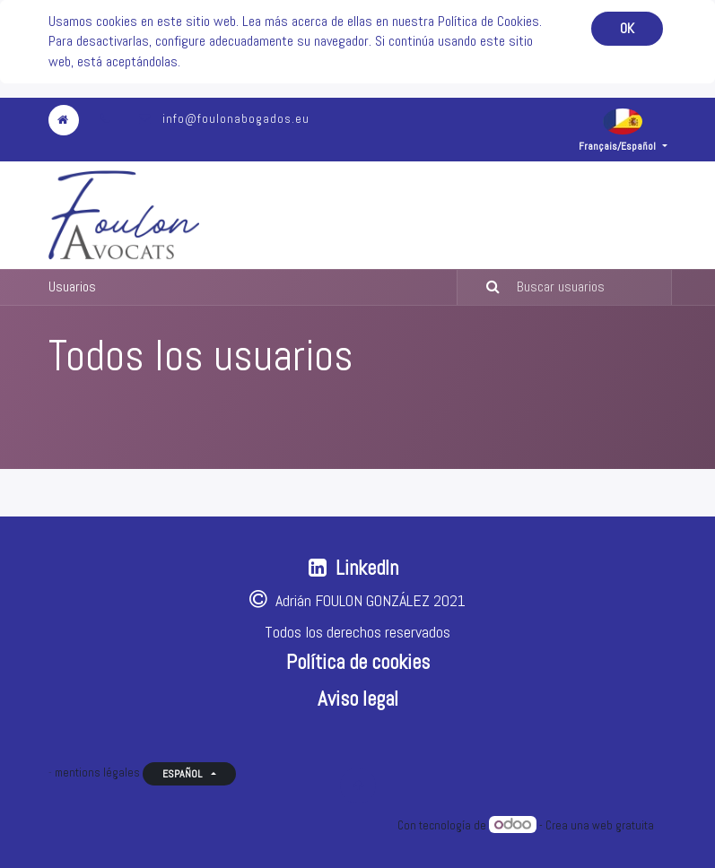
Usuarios (72, 286)
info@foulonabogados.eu (236, 118)
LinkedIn (367, 568)
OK (627, 28)
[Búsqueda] (482, 287)
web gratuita (623, 825)
